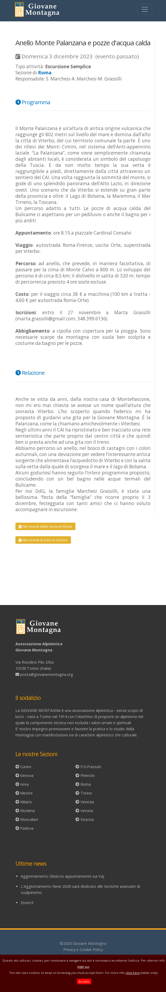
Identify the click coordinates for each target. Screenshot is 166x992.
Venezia (87, 801)
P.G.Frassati (90, 766)
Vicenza (87, 819)
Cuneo (25, 766)
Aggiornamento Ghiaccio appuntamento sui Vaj (62, 876)
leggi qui (83, 967)
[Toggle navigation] (144, 9)
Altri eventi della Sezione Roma (45, 526)
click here (133, 973)
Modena (27, 810)
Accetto (84, 981)
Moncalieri (29, 819)
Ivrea (24, 784)
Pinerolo (87, 775)
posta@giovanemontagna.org (46, 674)
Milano (26, 801)
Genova (26, 775)
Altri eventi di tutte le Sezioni (43, 540)
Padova (26, 828)
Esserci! (27, 902)
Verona (86, 810)
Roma (85, 784)
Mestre (26, 793)
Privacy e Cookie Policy (83, 949)
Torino (86, 793)
